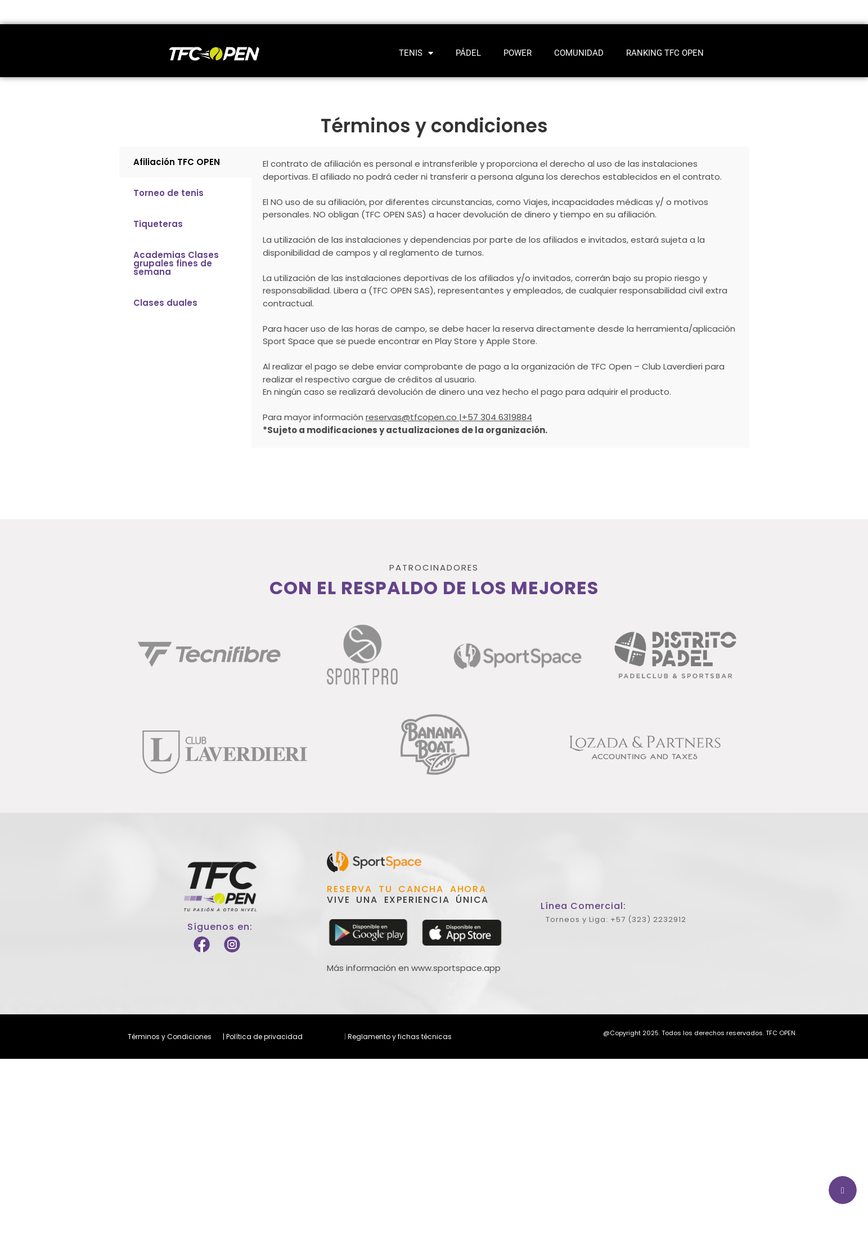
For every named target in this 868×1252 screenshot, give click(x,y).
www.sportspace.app (456, 968)
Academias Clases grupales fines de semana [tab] (176, 263)
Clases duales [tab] (165, 303)
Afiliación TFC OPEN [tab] (176, 162)
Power (517, 53)
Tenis (416, 53)
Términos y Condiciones (170, 1036)
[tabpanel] (500, 297)
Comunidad (579, 53)
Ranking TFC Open (665, 53)
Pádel (468, 53)
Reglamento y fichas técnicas (399, 1036)
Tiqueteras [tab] (158, 224)
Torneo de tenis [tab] (168, 193)
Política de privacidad (263, 1036)
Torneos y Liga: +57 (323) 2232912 (616, 919)
